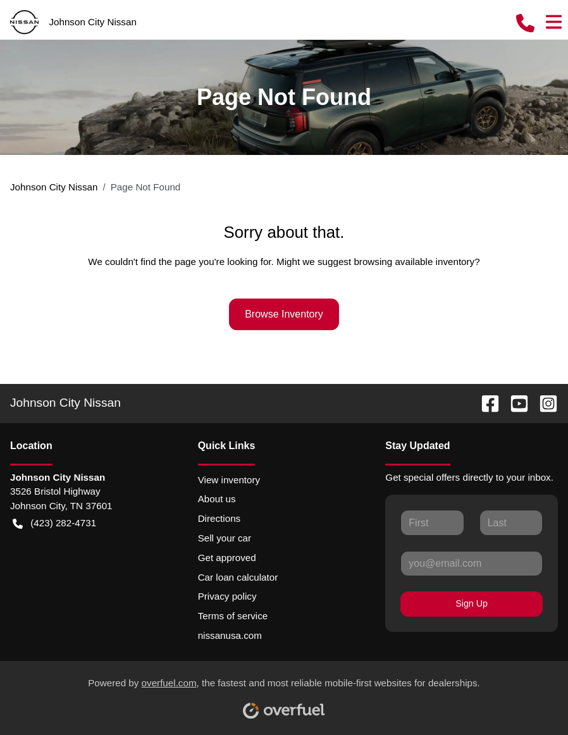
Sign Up (471, 603)
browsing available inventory (414, 261)
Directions (219, 518)
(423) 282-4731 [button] (54, 523)
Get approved (227, 557)
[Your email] (471, 563)
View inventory (229, 479)
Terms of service (233, 615)
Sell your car (224, 538)
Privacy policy (227, 596)
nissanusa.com (230, 635)
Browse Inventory (284, 314)
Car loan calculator (238, 577)
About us (217, 498)
